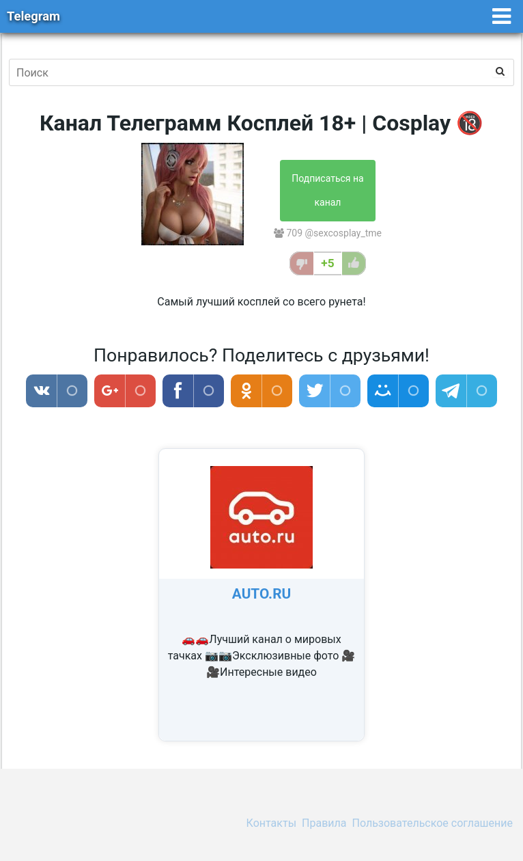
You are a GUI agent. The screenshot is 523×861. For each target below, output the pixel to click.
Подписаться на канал (327, 190)
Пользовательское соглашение (432, 823)
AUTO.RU (261, 594)
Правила (324, 823)
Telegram (33, 16)
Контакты (271, 823)
